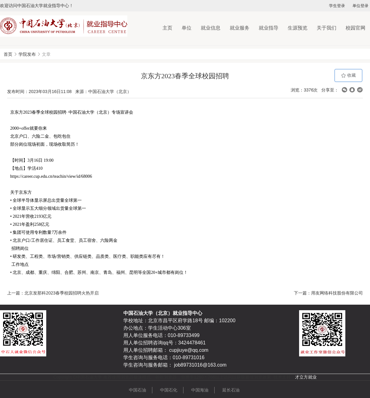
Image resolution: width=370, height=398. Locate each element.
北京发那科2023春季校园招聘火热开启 (61, 292)
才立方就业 (306, 377)
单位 (186, 27)
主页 (167, 27)
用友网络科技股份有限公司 (337, 292)
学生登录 (337, 5)
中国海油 (199, 390)
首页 (8, 54)
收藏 (348, 75)
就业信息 (210, 27)
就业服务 (239, 27)
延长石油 (231, 390)
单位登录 (360, 5)
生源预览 (297, 27)
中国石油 (137, 390)
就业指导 (268, 27)
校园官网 (355, 27)
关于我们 (326, 27)
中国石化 (168, 390)
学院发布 (27, 54)
